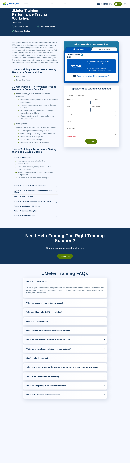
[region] (65, 460)
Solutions (48, 3)
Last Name (95, 73)
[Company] (91, 91)
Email (68, 80)
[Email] (79, 83)
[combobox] (94, 83)
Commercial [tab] (78, 21)
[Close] (127, 460)
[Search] (111, 4)
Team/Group (81, 69)
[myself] (67, 69)
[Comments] (91, 106)
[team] (76, 69)
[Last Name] (104, 76)
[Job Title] (91, 98)
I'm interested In (71, 102)
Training (37, 3)
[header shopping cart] (125, 4)
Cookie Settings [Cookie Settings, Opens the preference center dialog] (93, 460)
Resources (73, 3)
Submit (91, 115)
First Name (70, 73)
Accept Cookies (106, 460)
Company (70, 87)
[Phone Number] (104, 83)
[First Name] (79, 76)
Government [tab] (104, 21)
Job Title (69, 95)
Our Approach (60, 3)
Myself (71, 69)
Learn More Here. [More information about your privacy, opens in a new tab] (28, 461)
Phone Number (96, 80)
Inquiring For (70, 66)
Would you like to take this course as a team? (93, 50)
